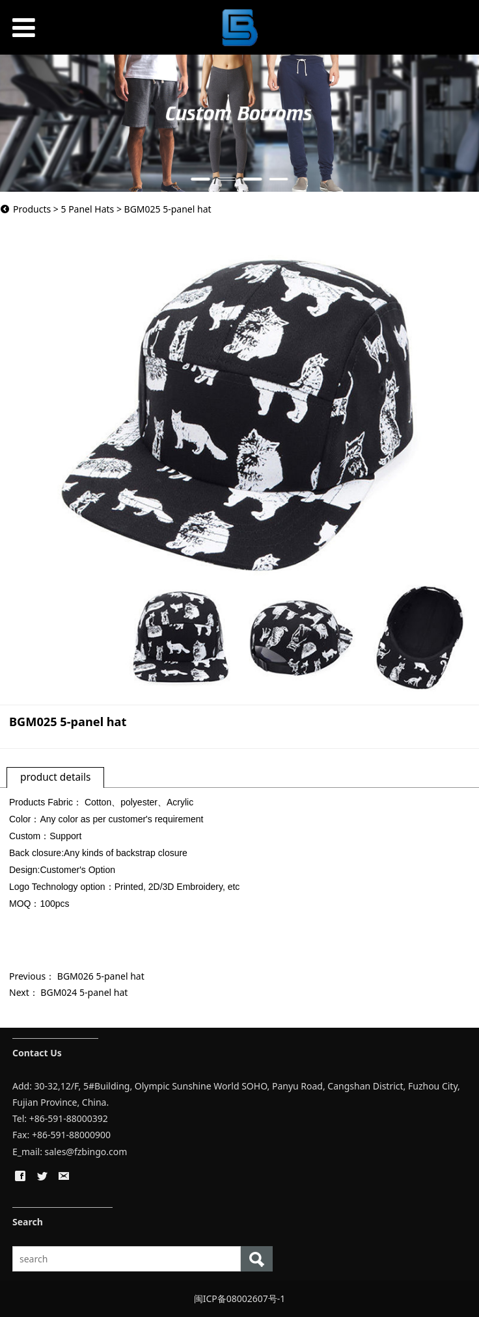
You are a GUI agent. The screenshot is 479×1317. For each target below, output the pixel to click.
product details (55, 777)
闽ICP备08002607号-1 (240, 1298)
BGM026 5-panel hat (100, 976)
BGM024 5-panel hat (84, 992)
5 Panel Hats (87, 209)
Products (32, 209)
